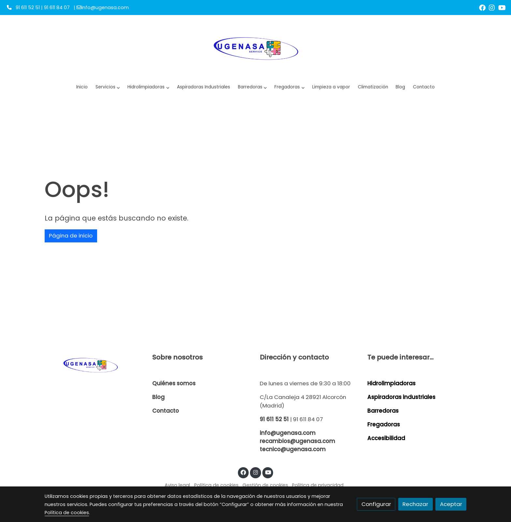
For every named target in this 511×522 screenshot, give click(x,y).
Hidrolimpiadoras (391, 383)
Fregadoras (383, 424)
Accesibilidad (386, 438)
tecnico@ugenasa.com (293, 449)
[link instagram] (492, 7)
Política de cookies (216, 485)
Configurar (376, 504)
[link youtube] (502, 7)
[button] (148, 87)
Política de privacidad (317, 485)
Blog (158, 397)
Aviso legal (177, 485)
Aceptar (451, 504)
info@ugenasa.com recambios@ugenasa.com (297, 437)
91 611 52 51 (274, 419)
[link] (255, 47)
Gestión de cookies (265, 485)
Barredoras (383, 411)
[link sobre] (94, 364)
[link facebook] (482, 7)
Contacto (165, 411)
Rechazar (415, 504)
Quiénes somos (174, 383)
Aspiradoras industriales (401, 397)
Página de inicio (71, 235)
